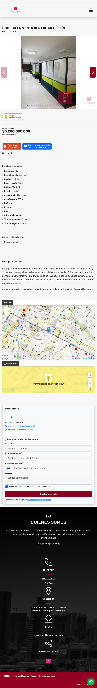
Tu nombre (10, 444)
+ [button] (6, 309)
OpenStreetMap (88, 358)
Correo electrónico (13, 453)
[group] (48, 72)
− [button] (6, 313)
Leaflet (73, 358)
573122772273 (14, 426)
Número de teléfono (14, 463)
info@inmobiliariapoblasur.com (20, 430)
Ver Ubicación (40, 384)
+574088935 (29, 426)
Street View (13, 116)
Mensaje (9, 473)
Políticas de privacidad (48, 543)
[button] (27, 105)
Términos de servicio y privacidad (39, 500)
